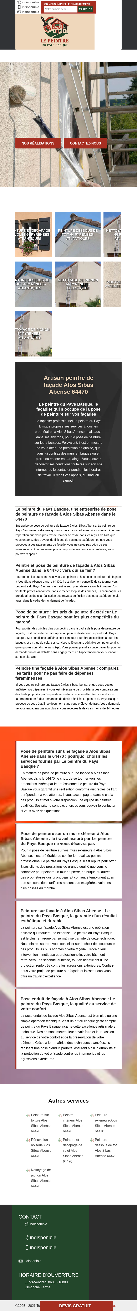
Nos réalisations (38, 143)
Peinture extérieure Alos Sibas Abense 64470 (106, 1123)
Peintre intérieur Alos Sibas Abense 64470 (73, 1123)
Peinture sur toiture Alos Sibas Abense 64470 (41, 1123)
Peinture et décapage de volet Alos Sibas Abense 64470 (73, 1150)
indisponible (28, 2)
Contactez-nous (85, 143)
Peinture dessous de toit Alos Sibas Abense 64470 (106, 1148)
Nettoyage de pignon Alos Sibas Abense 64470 (41, 1178)
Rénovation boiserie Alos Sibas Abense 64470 (41, 1148)
